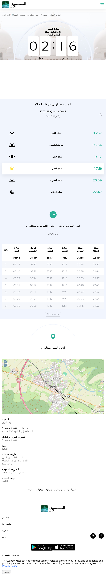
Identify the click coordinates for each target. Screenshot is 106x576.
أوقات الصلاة (55, 15)
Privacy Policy (9, 566)
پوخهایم (39, 489)
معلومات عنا (7, 524)
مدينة (45, 15)
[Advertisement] (53, 79)
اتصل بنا (5, 530)
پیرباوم (49, 489)
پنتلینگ (30, 489)
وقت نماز (6, 517)
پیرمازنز (58, 489)
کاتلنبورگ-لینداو (72, 489)
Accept (6, 572)
